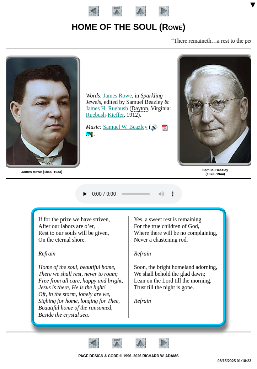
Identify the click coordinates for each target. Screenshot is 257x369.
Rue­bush (96, 115)
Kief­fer (116, 115)
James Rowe (117, 96)
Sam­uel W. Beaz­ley (125, 127)
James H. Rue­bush (107, 108)
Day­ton (139, 108)
